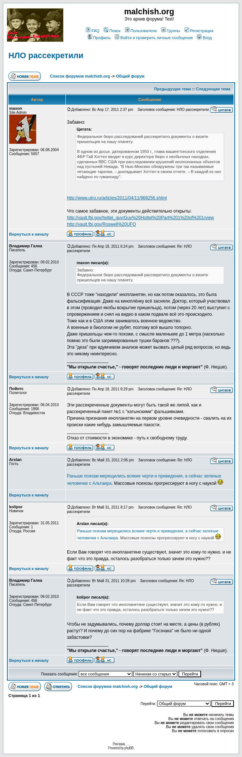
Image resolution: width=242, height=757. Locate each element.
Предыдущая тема (172, 89)
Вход (204, 37)
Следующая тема (213, 89)
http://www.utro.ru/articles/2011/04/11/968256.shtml (117, 198)
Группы (170, 31)
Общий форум (130, 76)
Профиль (99, 37)
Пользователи (141, 31)
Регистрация (199, 31)
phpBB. (129, 748)
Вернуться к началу (29, 234)
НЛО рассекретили (45, 55)
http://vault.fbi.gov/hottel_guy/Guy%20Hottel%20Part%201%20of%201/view (140, 217)
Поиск (112, 31)
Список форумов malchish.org (80, 76)
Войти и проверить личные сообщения (154, 37)
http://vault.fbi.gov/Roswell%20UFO (101, 224)
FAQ (92, 31)
